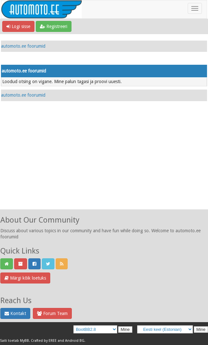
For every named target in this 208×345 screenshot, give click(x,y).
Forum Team (52, 313)
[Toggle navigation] (195, 8)
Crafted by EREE (44, 341)
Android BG (74, 341)
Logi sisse (18, 26)
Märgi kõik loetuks (25, 278)
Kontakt (15, 313)
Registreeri (53, 26)
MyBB (24, 341)
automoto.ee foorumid (23, 46)
